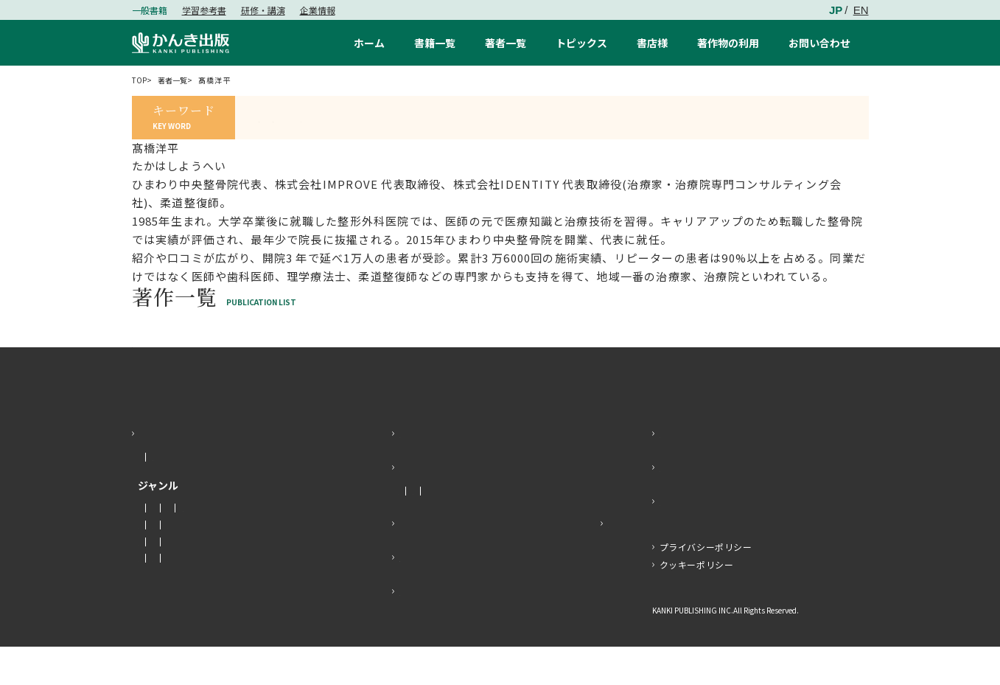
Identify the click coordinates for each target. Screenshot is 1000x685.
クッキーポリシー (697, 603)
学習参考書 (204, 10)
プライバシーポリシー (706, 585)
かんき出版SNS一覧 (715, 539)
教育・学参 (161, 596)
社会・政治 (161, 563)
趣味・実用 (161, 580)
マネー (185, 546)
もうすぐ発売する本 (212, 495)
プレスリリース (442, 561)
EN (861, 10)
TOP (141, 80)
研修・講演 (263, 10)
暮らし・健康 (227, 596)
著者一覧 (180, 80)
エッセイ (232, 546)
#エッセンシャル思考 (395, 117)
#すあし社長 (292, 117)
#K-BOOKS (495, 117)
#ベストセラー (578, 117)
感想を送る (690, 505)
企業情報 (317, 10)
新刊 (147, 495)
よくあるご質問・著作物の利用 (486, 595)
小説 (147, 546)
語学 (208, 580)
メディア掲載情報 (486, 529)
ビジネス (278, 563)
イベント (556, 529)
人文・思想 (289, 546)
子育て (284, 596)
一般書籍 (149, 10)
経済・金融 (222, 563)
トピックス (430, 505)
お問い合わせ (697, 471)
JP (835, 10)
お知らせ (416, 529)
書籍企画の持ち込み (455, 629)
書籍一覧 (164, 471)
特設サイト (578, 561)
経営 (241, 580)
